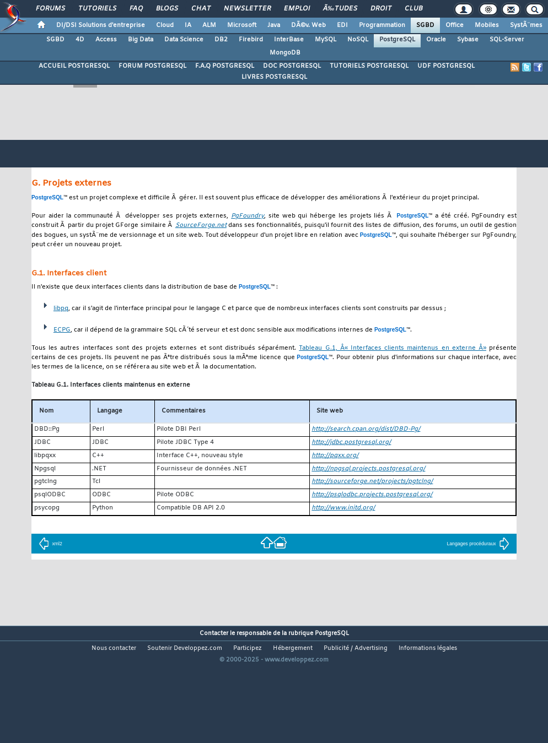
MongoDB (285, 53)
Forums (50, 8)
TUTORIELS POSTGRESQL (369, 66)
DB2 (221, 40)
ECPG (62, 330)
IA (188, 25)
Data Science (183, 40)
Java (273, 25)
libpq (60, 309)
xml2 (50, 543)
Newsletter (247, 8)
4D (80, 40)
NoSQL (357, 40)
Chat (201, 8)
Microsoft (241, 25)
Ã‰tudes (340, 8)
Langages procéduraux (478, 543)
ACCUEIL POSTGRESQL (74, 66)
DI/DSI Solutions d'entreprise (100, 25)
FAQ (136, 8)
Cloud (165, 25)
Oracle (436, 40)
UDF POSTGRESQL (446, 66)
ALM (209, 25)
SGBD (425, 25)
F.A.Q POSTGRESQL (224, 66)
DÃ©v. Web (308, 25)
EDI (342, 25)
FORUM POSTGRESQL (152, 66)
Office (454, 25)
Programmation (382, 25)
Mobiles (487, 25)
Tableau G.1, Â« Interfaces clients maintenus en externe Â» (392, 348)
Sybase (468, 40)
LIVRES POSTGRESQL (274, 77)
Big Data (140, 40)
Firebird (251, 40)
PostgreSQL (397, 40)
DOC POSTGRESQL (292, 66)
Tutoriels (97, 8)
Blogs (167, 8)
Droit (381, 8)
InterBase (289, 40)
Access (106, 40)
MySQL (325, 40)
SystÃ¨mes (526, 25)
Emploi (297, 8)
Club (413, 8)
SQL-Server (507, 40)
